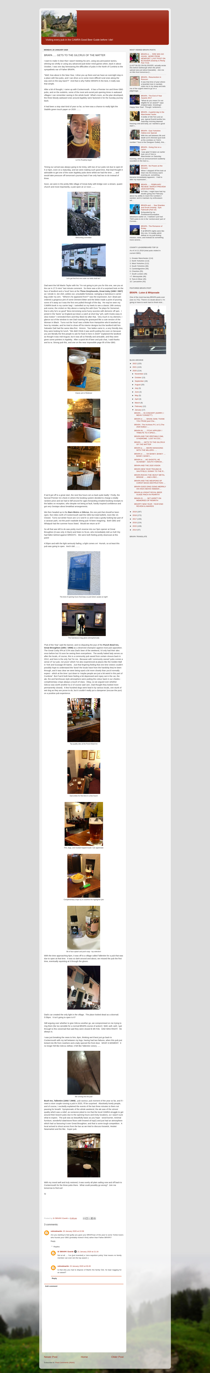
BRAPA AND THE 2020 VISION (147, 465)
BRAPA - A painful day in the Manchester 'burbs (152, 113)
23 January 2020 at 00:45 (80, 1266)
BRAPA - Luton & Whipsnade (145, 292)
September (139, 381)
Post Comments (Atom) (64, 1362)
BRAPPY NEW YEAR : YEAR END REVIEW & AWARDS (148, 505)
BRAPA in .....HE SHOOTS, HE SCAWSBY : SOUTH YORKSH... (148, 461)
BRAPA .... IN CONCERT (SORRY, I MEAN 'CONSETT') (149, 414)
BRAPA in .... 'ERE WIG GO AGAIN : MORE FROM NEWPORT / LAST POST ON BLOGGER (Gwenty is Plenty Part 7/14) (153, 58)
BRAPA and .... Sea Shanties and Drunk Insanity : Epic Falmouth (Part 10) (153, 207)
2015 (135, 526)
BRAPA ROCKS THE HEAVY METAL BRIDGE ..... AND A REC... (149, 476)
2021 (135, 367)
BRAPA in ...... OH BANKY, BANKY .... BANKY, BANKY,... (150, 455)
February (139, 406)
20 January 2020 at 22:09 (73, 1231)
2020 (135, 371)
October (138, 377)
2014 (135, 530)
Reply (53, 1241)
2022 (135, 363)
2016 (135, 523)
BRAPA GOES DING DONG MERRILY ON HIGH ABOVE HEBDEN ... (150, 488)
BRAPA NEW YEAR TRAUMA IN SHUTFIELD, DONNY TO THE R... (149, 470)
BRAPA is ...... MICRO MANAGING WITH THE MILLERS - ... (148, 449)
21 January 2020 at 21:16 (87, 1252)
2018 (135, 515)
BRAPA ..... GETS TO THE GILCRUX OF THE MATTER (149, 443)
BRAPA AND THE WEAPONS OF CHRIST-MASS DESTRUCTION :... (149, 482)
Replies (56, 1247)
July (137, 388)
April (137, 399)
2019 (135, 512)
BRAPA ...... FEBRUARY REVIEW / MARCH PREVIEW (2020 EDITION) (153, 186)
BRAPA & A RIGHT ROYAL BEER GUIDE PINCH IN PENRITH (148, 493)
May (137, 395)
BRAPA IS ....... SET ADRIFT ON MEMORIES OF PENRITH (147, 499)
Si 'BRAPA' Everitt (65, 1252)
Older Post (117, 1356)
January (138, 410)
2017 (135, 519)
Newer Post (50, 1356)
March (137, 403)
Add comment (51, 1286)
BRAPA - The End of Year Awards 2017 (151, 97)
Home (84, 1356)
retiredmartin (56, 1231)
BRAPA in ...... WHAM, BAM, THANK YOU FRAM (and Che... (149, 420)
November (139, 374)
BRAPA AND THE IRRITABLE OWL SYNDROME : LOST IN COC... (149, 437)
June (137, 392)
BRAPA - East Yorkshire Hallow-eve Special (150, 132)
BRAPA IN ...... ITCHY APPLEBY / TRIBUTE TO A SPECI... (148, 432)
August (138, 385)
